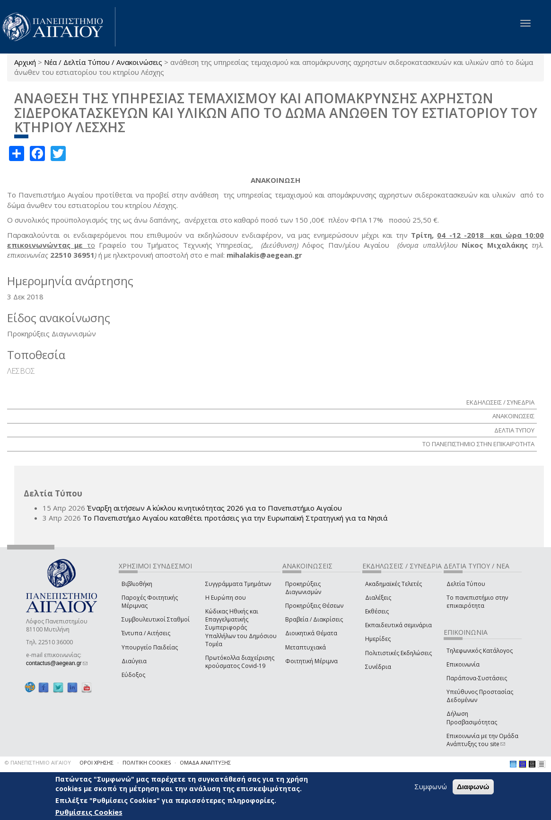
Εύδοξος (133, 675)
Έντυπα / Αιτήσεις (146, 633)
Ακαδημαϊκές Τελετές (393, 584)
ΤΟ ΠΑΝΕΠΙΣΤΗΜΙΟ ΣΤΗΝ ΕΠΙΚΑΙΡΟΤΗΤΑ (478, 444)
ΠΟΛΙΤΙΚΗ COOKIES (146, 762)
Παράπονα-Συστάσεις (476, 678)
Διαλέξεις (378, 598)
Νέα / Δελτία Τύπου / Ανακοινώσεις (103, 62)
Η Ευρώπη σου (225, 598)
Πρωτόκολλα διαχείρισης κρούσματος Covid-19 (239, 662)
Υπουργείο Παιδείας (150, 647)
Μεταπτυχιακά (305, 647)
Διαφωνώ (473, 787)
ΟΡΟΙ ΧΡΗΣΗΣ (96, 762)
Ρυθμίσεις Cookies (88, 812)
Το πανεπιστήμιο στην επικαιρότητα (477, 602)
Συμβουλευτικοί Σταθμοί (156, 619)
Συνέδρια (378, 667)
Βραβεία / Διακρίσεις (314, 619)
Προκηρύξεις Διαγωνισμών (303, 588)
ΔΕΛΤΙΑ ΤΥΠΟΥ (514, 430)
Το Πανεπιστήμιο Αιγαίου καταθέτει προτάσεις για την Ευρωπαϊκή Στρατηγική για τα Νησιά (235, 518)
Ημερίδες (378, 639)
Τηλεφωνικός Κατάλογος (479, 651)
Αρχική (25, 62)
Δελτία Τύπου (465, 584)
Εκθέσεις (377, 611)
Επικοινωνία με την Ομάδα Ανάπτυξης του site (482, 740)
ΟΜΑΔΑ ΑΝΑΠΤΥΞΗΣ (205, 762)
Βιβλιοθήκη (137, 584)
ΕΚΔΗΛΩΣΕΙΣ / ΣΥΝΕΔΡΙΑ (500, 402)
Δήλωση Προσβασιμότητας (471, 718)
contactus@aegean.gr (56, 663)
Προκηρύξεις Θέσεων (314, 606)
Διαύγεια (134, 661)
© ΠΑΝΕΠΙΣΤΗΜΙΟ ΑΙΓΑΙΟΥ (38, 762)
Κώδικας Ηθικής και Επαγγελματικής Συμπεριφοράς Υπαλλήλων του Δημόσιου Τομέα (241, 627)
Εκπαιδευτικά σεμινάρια (398, 625)
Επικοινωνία (463, 664)
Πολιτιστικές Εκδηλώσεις (398, 653)
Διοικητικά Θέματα (311, 633)
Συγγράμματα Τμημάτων (238, 584)
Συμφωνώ (430, 786)
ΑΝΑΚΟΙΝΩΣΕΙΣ (513, 416)
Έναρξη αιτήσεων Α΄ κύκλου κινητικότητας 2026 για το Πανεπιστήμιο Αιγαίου (214, 508)
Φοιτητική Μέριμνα (311, 661)
